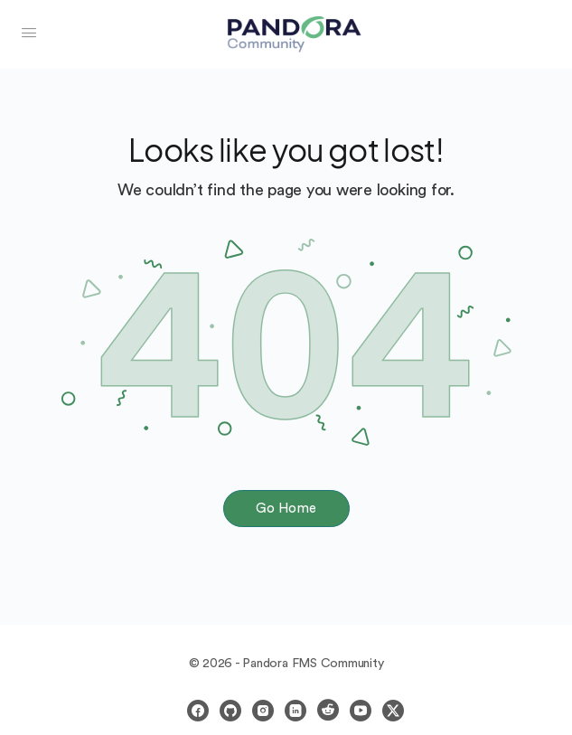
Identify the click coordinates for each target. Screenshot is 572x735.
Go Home (286, 508)
